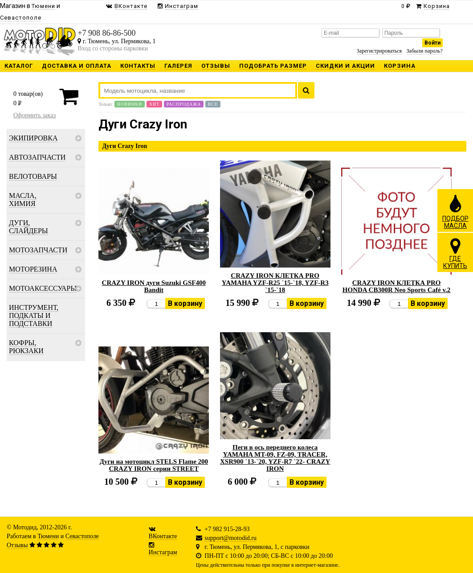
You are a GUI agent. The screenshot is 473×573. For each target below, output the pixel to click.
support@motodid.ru (230, 538)
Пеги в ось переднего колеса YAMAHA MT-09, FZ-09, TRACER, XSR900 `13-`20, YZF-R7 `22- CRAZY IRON (275, 458)
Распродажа (184, 104)
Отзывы (17, 545)
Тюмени (48, 536)
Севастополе (82, 536)
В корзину (185, 303)
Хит (154, 104)
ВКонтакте (163, 536)
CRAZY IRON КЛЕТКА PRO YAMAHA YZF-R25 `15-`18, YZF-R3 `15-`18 (275, 282)
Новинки (129, 104)
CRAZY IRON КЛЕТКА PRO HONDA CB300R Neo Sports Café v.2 (397, 286)
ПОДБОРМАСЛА (455, 211)
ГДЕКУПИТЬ (455, 253)
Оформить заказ (34, 115)
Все (213, 104)
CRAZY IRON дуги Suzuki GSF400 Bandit (154, 286)
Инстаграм (163, 552)
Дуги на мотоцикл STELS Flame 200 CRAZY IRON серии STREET (153, 465)
